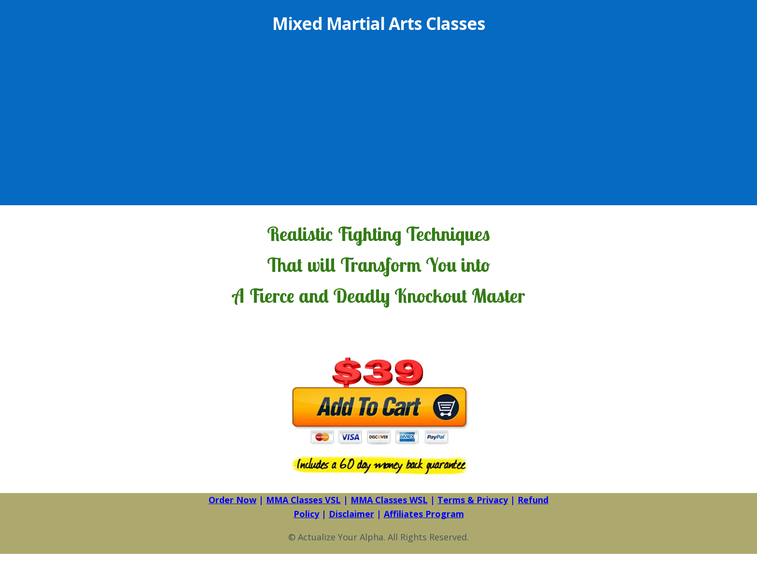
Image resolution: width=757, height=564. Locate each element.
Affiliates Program (424, 514)
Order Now (232, 500)
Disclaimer (351, 514)
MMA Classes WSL (389, 500)
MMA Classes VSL (303, 500)
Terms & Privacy (472, 500)
